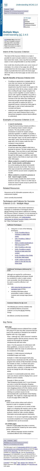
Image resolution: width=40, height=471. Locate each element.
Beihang (31, 462)
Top (5, 440)
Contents (6, 9)
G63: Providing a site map (23, 247)
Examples (27, 21)
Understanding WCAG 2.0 (27, 5)
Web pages (17, 425)
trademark (24, 464)
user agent (22, 334)
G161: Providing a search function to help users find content (23, 251)
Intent (26, 19)
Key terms (27, 27)
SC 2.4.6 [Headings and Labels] (13, 13)
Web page (6, 42)
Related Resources (29, 23)
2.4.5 (5, 39)
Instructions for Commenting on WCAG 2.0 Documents (19, 459)
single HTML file (16, 452)
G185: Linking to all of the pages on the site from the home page (23, 261)
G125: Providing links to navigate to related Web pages (22, 234)
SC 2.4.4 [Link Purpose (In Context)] (16, 11)
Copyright (6, 462)
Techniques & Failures (30, 25)
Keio (26, 462)
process (7, 47)
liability (18, 464)
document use (33, 464)
